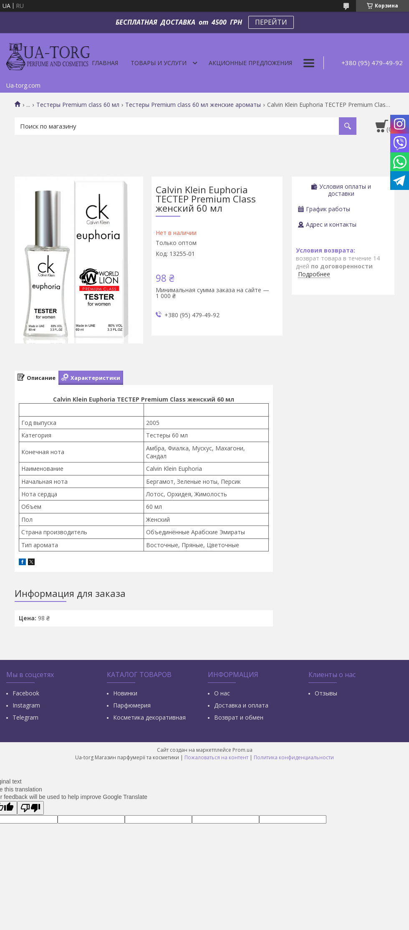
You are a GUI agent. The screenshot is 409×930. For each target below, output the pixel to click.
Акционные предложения (250, 63)
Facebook (26, 693)
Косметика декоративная (149, 717)
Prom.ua (242, 749)
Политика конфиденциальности (294, 757)
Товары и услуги (159, 63)
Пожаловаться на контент (216, 757)
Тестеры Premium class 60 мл (77, 105)
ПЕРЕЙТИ (271, 22)
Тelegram (25, 717)
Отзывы (326, 693)
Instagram (26, 705)
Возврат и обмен (238, 717)
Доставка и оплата (241, 705)
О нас (222, 693)
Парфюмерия (132, 705)
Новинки (125, 693)
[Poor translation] (30, 808)
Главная (105, 63)
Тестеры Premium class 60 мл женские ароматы (193, 105)
